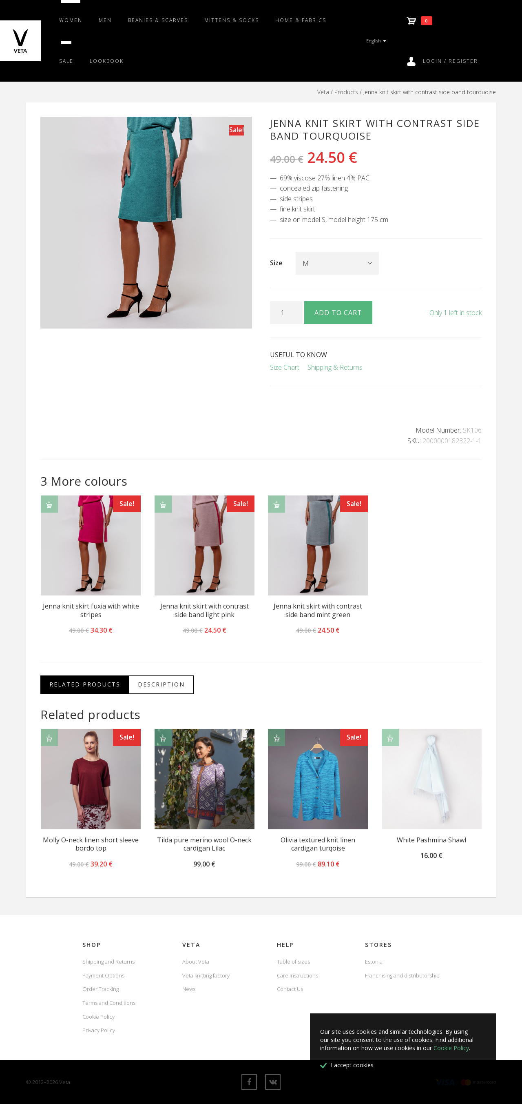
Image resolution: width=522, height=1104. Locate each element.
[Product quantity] (286, 312)
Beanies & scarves (158, 20)
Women (70, 20)
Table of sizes (293, 961)
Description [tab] (161, 684)
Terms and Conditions (108, 1002)
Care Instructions (297, 975)
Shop (91, 945)
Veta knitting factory (206, 975)
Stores (378, 945)
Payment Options (103, 975)
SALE (66, 61)
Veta (323, 92)
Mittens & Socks (231, 20)
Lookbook (107, 61)
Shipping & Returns (335, 367)
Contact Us (290, 989)
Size (276, 262)
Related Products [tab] (84, 684)
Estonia (374, 961)
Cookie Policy (98, 1016)
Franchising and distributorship (402, 975)
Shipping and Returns (108, 961)
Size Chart (284, 367)
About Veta (195, 961)
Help (285, 945)
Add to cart (338, 312)
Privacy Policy (98, 1030)
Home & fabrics (300, 20)
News (188, 989)
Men (105, 20)
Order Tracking (100, 989)
